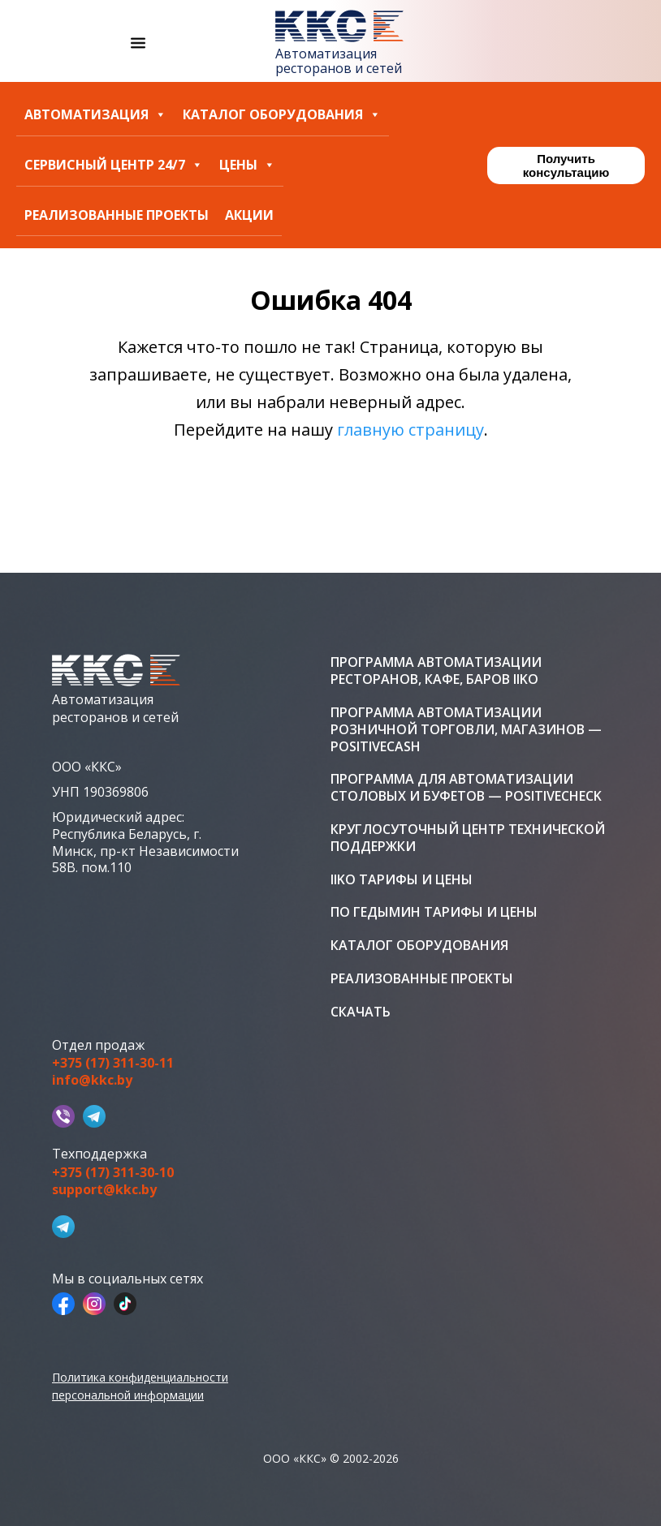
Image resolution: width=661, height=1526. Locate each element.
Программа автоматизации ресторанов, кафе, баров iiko (436, 671)
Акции (249, 215)
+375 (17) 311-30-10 (113, 1172)
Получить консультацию (566, 165)
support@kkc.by (104, 1189)
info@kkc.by (92, 1080)
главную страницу (410, 430)
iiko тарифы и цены (401, 879)
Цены (247, 165)
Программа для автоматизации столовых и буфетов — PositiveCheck (466, 788)
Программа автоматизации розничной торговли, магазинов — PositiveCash (466, 729)
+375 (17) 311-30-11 (113, 1063)
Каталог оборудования (282, 114)
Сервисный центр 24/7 (113, 165)
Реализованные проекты (116, 215)
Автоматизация (95, 114)
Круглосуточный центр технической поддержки (467, 838)
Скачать (360, 1012)
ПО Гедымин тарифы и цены (434, 912)
